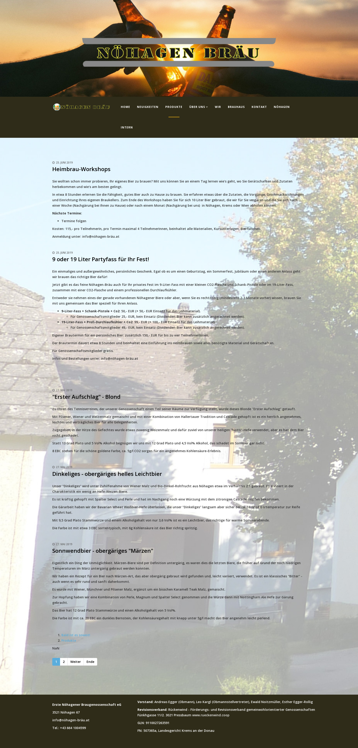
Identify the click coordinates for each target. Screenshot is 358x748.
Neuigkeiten (147, 107)
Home (125, 107)
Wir (218, 107)
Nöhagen (282, 107)
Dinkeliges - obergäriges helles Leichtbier (107, 473)
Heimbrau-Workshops (81, 169)
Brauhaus (236, 107)
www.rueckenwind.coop (210, 715)
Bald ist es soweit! (75, 635)
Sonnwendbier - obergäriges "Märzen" (102, 550)
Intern (127, 127)
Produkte (173, 107)
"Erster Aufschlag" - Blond (86, 396)
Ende (90, 661)
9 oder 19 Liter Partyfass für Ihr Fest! (100, 259)
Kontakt (259, 107)
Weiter (75, 661)
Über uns (197, 107)
